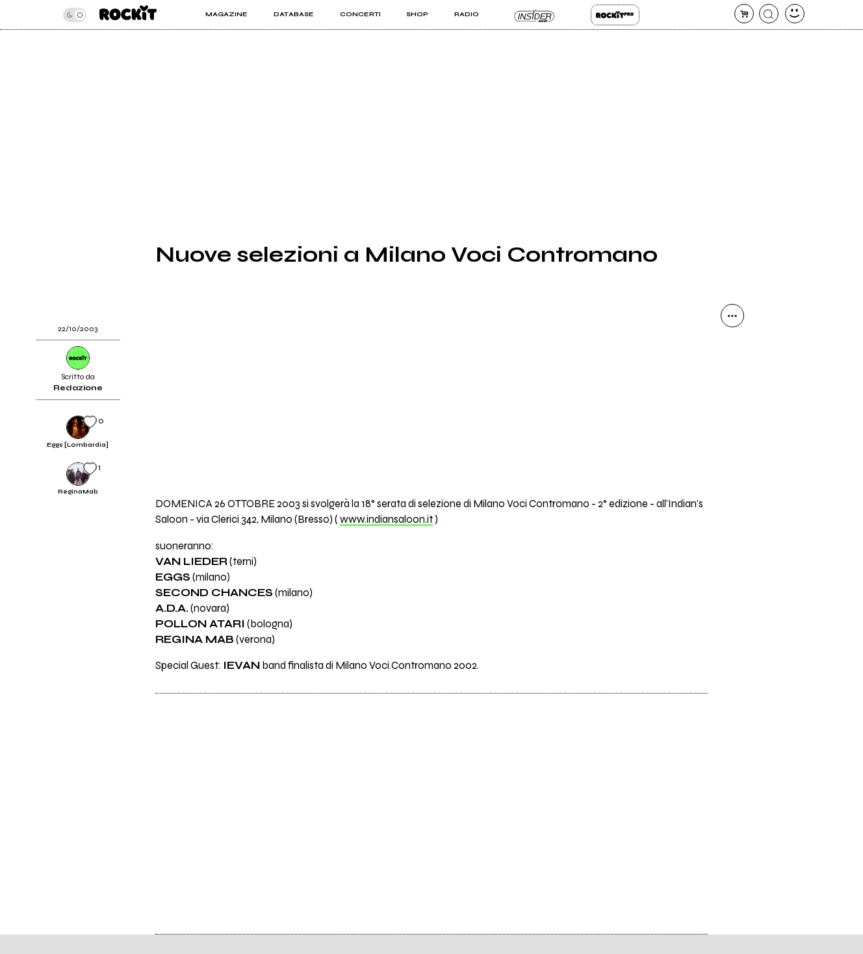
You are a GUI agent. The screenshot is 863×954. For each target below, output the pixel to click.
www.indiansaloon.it (386, 519)
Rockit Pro (615, 15)
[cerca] (769, 13)
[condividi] (732, 315)
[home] (128, 14)
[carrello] (744, 13)
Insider (535, 15)
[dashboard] (795, 13)
